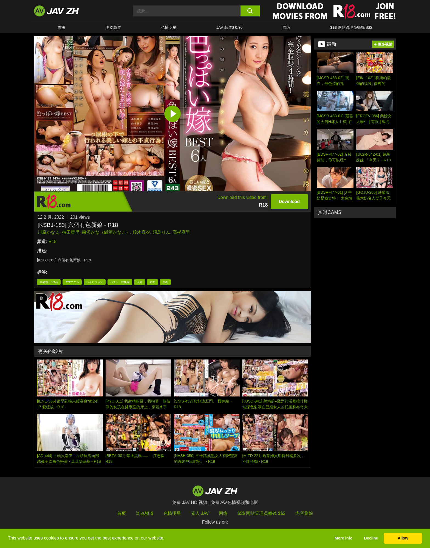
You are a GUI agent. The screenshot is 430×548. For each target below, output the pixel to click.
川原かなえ (49, 232)
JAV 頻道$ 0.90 (229, 27)
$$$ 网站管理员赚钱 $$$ (351, 27)
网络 (286, 27)
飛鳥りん (161, 232)
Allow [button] (403, 538)
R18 (52, 241)
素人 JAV (200, 513)
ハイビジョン (94, 282)
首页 (62, 27)
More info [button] (343, 538)
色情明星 (168, 27)
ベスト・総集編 (119, 282)
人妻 (139, 282)
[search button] (250, 10)
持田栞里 (71, 232)
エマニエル (72, 282)
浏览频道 (113, 27)
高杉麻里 (181, 232)
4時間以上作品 (49, 282)
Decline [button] (371, 538)
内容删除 (304, 513)
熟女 (152, 282)
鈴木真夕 (141, 232)
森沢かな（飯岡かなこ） (106, 232)
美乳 (165, 282)
